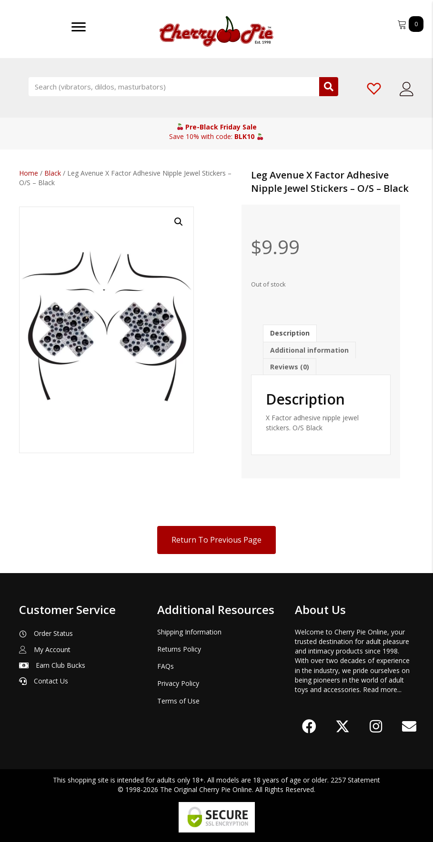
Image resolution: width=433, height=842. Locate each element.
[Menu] (79, 27)
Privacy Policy (178, 683)
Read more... (382, 689)
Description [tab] (290, 332)
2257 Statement (355, 779)
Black (52, 173)
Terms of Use (178, 700)
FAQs (165, 666)
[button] (178, 221)
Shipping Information (189, 631)
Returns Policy (179, 649)
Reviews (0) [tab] (289, 366)
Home (28, 173)
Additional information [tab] (309, 350)
